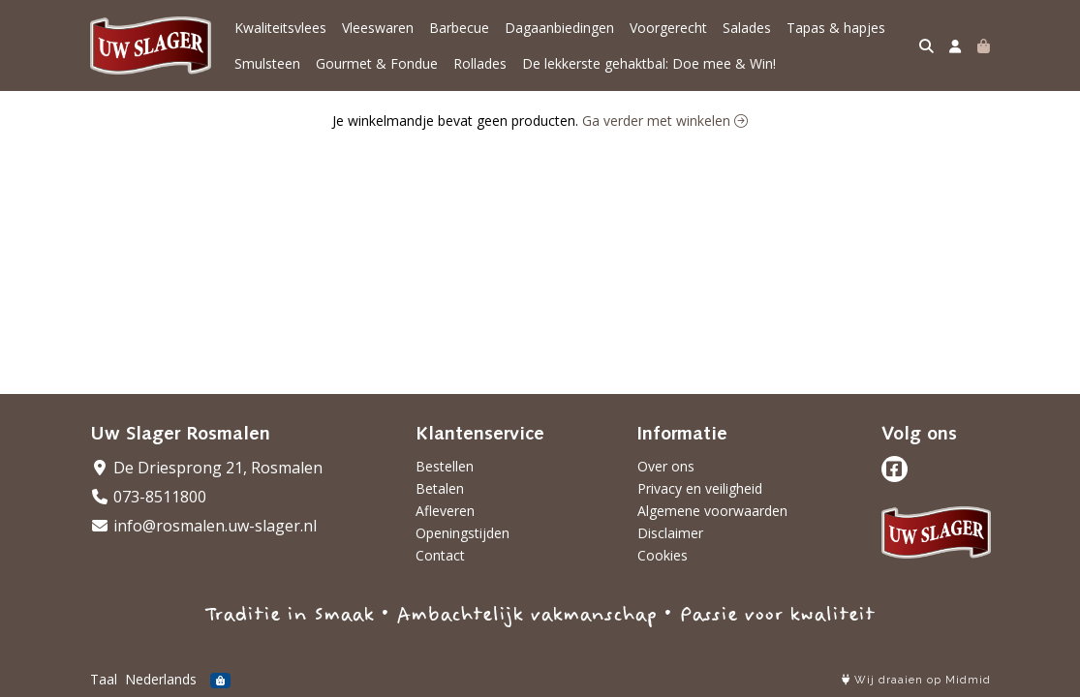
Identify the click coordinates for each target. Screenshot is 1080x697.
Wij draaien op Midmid (916, 680)
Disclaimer (670, 533)
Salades (747, 27)
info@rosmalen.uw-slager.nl (203, 525)
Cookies (662, 555)
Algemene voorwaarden (712, 510)
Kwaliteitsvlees (280, 27)
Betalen (440, 488)
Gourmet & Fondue (377, 63)
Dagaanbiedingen (559, 27)
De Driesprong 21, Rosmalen (206, 467)
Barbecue (459, 27)
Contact (440, 555)
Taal (103, 679)
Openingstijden (462, 533)
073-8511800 (148, 496)
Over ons (665, 466)
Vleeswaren (378, 27)
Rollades (480, 63)
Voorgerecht (668, 27)
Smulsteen (267, 63)
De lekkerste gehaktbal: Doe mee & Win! (649, 63)
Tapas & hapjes (836, 27)
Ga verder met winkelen (665, 120)
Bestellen (445, 466)
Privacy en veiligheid (699, 488)
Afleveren (445, 510)
